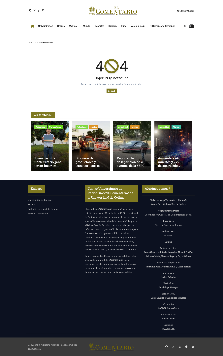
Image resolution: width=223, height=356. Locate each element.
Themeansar (34, 348)
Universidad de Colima (39, 199)
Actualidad (40, 127)
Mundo (86, 26)
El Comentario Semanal (162, 26)
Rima (124, 26)
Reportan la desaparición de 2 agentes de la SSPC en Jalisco (130, 163)
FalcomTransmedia (38, 213)
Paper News (67, 344)
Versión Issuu (138, 26)
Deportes (99, 26)
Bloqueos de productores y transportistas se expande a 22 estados (88, 165)
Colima (61, 26)
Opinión (112, 26)
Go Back (111, 91)
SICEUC (32, 204)
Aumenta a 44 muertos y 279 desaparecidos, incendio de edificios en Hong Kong (173, 165)
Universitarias (45, 26)
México (73, 26)
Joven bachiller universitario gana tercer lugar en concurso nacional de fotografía (47, 165)
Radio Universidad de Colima (43, 209)
